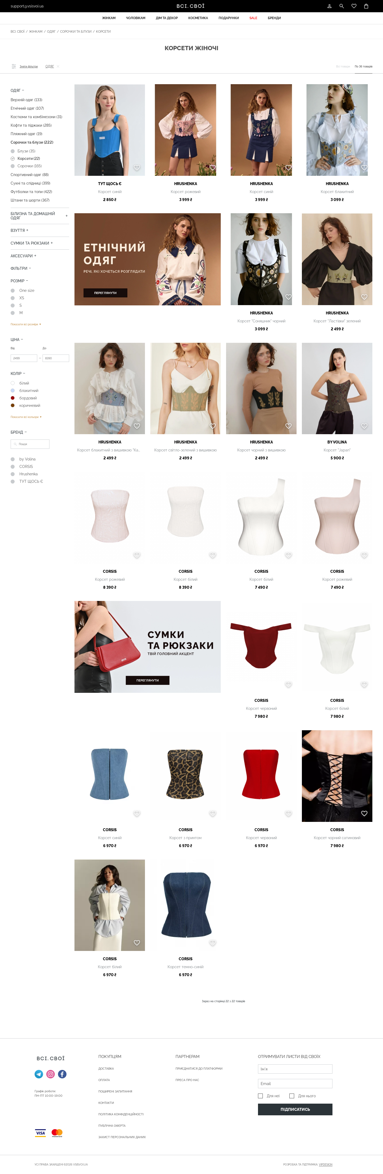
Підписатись (295, 1109)
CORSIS (110, 571)
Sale (253, 18)
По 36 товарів (363, 66)
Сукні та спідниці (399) (30, 183)
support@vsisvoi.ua (27, 6)
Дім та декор (167, 18)
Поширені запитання (115, 1091)
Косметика (198, 18)
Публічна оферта (112, 1126)
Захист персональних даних (122, 1137)
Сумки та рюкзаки (30, 243)
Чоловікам (135, 18)
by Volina (337, 442)
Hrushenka (185, 184)
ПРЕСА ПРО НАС (187, 1080)
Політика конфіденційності (121, 1114)
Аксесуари (22, 256)
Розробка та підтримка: (307, 1164)
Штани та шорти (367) (30, 200)
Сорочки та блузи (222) (32, 142)
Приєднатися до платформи (199, 1068)
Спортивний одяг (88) (30, 175)
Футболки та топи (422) (31, 192)
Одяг (51, 31)
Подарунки (229, 18)
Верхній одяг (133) (26, 100)
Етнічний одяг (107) (27, 108)
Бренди (274, 18)
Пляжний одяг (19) (26, 134)
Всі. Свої (17, 31)
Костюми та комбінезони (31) (36, 117)
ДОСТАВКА (106, 1068)
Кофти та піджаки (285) (31, 125)
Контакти (106, 1103)
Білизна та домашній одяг (33, 216)
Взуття (18, 230)
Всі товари (343, 66)
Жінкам (108, 18)
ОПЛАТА (104, 1080)
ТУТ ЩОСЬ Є (110, 184)
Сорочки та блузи (75, 31)
